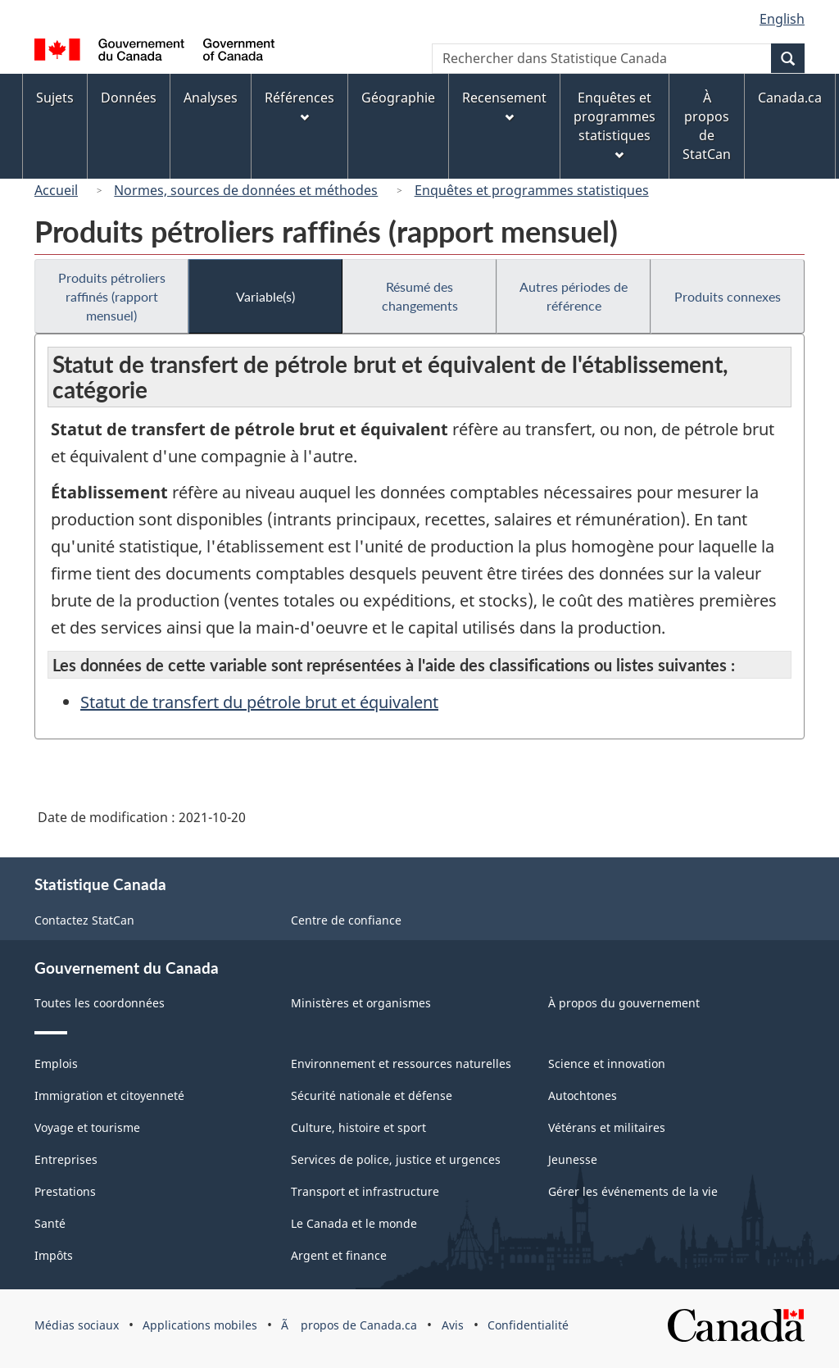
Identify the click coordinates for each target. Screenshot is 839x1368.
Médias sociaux (76, 1325)
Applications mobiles (200, 1325)
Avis (453, 1325)
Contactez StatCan (84, 920)
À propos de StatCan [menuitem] (707, 126)
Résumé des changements (420, 296)
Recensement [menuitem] (504, 105)
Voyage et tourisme (87, 1127)
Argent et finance (339, 1255)
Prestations (65, 1191)
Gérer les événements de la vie (633, 1191)
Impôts (53, 1255)
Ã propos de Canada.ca (349, 1325)
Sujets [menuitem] (55, 98)
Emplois (56, 1063)
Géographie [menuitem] (398, 98)
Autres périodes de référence (573, 296)
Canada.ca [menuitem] (790, 98)
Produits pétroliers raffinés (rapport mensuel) (112, 296)
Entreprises (66, 1159)
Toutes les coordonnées (99, 1003)
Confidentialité (528, 1325)
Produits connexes (727, 296)
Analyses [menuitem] (211, 98)
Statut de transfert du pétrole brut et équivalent (259, 702)
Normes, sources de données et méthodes (246, 190)
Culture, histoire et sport (358, 1127)
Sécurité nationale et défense (371, 1095)
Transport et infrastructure (365, 1191)
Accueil (56, 190)
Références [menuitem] (299, 105)
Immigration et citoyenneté (109, 1095)
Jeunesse (572, 1159)
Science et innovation (606, 1063)
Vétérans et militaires (606, 1127)
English (782, 19)
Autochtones (582, 1095)
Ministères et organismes (361, 1003)
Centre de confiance (346, 920)
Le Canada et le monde (354, 1223)
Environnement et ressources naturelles (401, 1063)
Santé (50, 1223)
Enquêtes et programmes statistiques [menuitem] (614, 124)
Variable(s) (265, 296)
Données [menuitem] (128, 98)
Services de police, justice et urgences (396, 1159)
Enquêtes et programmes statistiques (532, 190)
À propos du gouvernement (624, 1003)
